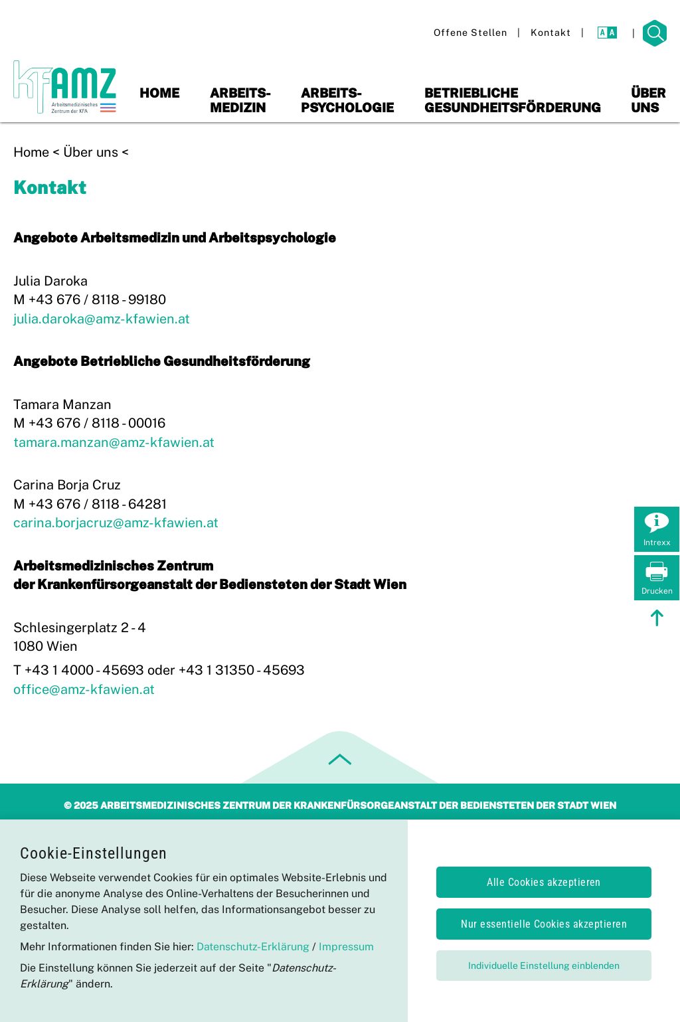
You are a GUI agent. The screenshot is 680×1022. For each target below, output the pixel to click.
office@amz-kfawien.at (84, 689)
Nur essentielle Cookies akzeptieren (544, 924)
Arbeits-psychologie (347, 100)
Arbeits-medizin (240, 100)
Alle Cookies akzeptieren (544, 882)
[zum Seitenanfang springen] (657, 619)
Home (159, 93)
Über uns (648, 100)
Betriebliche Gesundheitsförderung (512, 100)
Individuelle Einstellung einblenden (544, 965)
